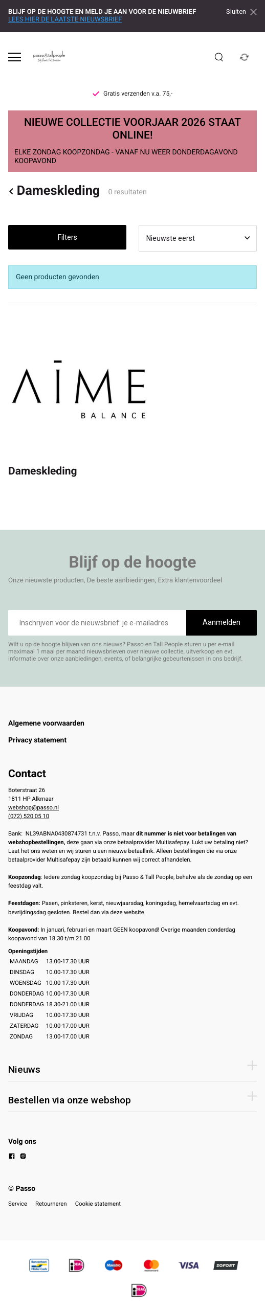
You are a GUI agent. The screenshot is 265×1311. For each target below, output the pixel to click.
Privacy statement (37, 740)
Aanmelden (221, 622)
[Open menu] (14, 57)
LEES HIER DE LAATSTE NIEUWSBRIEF (65, 20)
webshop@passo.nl (33, 807)
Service (17, 1203)
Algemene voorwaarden (46, 723)
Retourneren (51, 1203)
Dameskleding (54, 191)
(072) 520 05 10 (28, 816)
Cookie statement (98, 1203)
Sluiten (241, 11)
